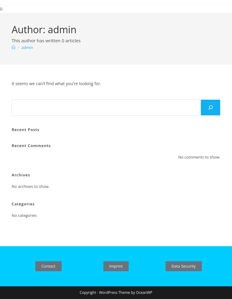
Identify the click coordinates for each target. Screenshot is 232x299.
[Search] (211, 107)
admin (27, 47)
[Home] (13, 47)
